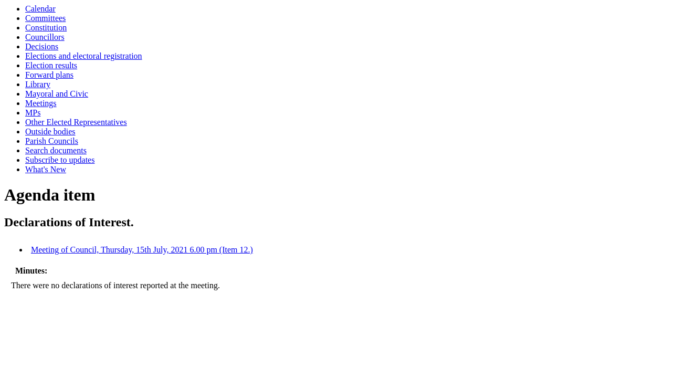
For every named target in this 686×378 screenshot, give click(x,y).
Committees (45, 18)
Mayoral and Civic (56, 93)
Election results (51, 65)
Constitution (46, 27)
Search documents (56, 150)
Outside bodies (50, 131)
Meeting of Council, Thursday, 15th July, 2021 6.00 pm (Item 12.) (142, 249)
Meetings (41, 103)
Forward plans (49, 74)
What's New (45, 169)
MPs (32, 112)
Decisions (41, 46)
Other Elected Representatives (76, 122)
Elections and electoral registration (83, 55)
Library (37, 84)
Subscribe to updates (59, 159)
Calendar (40, 8)
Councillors (45, 37)
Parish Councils (51, 140)
